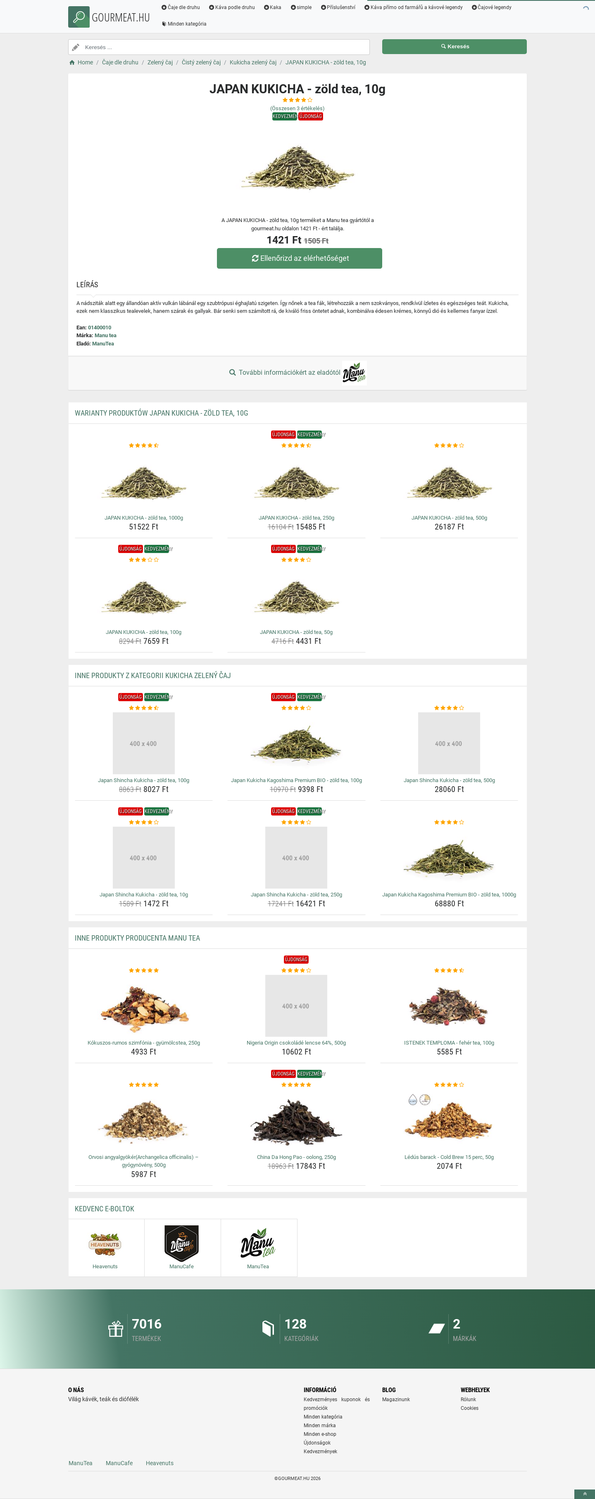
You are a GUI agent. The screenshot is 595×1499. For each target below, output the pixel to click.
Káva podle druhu (231, 7)
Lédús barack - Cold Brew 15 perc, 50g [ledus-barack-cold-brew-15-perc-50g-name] (449, 1157)
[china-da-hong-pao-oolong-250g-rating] (296, 1085)
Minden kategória (184, 24)
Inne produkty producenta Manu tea (137, 938)
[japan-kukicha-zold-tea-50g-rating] (296, 560)
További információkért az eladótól (297, 373)
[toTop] (584, 1494)
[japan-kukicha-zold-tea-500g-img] (449, 481)
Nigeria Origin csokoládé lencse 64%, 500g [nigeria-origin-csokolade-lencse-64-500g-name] (296, 1043)
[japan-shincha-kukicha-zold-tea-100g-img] (144, 743)
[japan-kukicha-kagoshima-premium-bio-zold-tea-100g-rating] (296, 708)
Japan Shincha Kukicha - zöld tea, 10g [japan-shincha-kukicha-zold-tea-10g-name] (144, 894)
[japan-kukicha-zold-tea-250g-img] (296, 481)
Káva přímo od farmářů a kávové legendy (413, 7)
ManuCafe (119, 1463)
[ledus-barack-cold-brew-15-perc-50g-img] (449, 1120)
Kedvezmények (320, 1451)
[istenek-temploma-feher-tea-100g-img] (449, 1006)
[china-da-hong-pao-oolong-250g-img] (296, 1120)
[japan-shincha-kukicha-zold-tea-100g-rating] (144, 708)
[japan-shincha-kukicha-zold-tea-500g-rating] (449, 708)
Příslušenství (337, 7)
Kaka (272, 7)
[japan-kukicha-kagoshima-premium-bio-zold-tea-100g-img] (296, 743)
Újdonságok (317, 1443)
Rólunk (468, 1399)
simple (301, 7)
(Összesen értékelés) (297, 108)
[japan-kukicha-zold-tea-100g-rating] (144, 560)
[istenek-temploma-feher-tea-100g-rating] (449, 971)
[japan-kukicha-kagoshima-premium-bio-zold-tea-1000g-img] (449, 858)
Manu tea (106, 335)
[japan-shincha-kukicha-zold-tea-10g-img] (144, 858)
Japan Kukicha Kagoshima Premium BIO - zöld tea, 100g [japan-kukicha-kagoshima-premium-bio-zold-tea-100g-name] (296, 780)
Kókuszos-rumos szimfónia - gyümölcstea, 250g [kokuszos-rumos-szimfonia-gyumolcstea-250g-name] (144, 1043)
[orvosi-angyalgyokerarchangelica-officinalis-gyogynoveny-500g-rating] (144, 1085)
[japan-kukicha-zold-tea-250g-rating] (296, 446)
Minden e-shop (320, 1434)
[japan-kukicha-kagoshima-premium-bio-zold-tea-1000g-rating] (449, 822)
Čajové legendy (491, 7)
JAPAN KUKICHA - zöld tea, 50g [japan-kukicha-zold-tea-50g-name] (296, 632)
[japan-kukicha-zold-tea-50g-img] (296, 595)
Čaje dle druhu (180, 7)
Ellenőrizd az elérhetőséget (299, 258)
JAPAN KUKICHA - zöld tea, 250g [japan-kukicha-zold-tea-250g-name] (296, 518)
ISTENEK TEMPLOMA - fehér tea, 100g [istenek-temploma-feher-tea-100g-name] (449, 1043)
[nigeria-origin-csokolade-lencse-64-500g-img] (296, 1006)
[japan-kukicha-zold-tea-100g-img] (144, 595)
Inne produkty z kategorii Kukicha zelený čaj (153, 675)
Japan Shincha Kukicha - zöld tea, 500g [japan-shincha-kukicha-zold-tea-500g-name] (449, 780)
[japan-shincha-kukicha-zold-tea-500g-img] (449, 743)
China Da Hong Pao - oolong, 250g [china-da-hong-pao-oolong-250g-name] (296, 1157)
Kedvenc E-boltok (104, 1208)
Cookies (469, 1408)
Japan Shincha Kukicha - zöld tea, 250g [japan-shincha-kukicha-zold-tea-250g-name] (296, 894)
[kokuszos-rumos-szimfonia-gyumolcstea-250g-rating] (144, 971)
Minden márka (320, 1425)
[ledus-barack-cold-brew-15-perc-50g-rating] (449, 1085)
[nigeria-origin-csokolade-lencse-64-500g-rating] (296, 971)
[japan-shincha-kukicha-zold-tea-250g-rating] (296, 822)
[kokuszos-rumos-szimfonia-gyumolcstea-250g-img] (144, 1006)
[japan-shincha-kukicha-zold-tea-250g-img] (296, 858)
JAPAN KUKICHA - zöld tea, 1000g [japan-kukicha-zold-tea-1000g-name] (144, 518)
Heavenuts (160, 1463)
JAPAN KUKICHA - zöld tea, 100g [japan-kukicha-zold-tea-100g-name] (143, 632)
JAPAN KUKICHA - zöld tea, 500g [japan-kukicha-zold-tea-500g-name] (449, 518)
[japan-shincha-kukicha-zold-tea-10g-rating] (144, 822)
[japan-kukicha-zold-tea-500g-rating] (449, 446)
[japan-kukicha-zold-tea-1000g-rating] (144, 446)
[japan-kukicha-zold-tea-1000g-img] (144, 481)
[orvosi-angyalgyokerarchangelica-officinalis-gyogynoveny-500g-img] (144, 1120)
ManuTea (103, 343)
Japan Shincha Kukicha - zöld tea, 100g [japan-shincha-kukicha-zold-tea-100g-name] (143, 780)
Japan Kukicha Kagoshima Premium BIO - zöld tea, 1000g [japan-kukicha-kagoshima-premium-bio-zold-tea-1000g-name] (449, 894)
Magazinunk (396, 1399)
